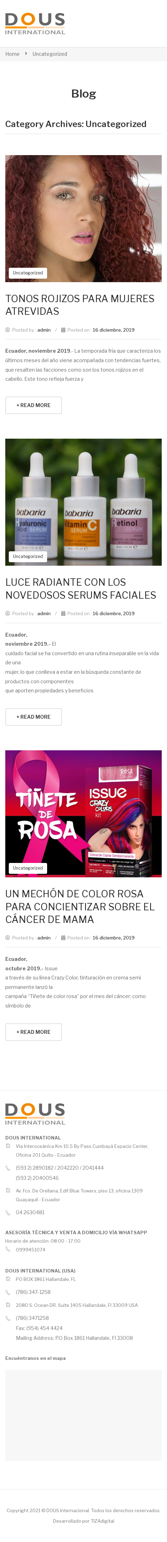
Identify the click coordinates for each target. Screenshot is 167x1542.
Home (12, 54)
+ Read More (34, 405)
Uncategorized (50, 54)
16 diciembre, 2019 (114, 330)
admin (44, 330)
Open (139, 23)
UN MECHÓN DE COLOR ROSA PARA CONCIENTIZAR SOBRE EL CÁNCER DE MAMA (80, 906)
